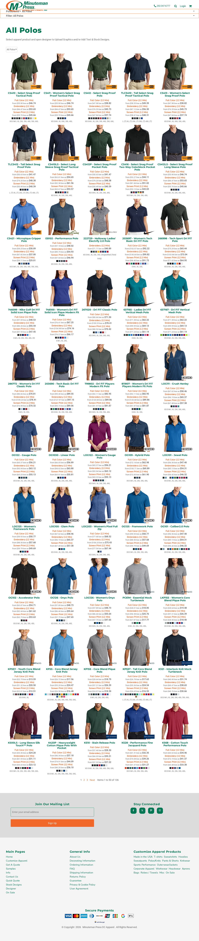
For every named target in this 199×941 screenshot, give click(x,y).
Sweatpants (140, 860)
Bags (136, 872)
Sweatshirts (170, 856)
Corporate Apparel (144, 868)
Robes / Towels (149, 872)
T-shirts (158, 856)
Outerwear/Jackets (167, 864)
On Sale (10, 892)
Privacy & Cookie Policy (82, 884)
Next (92, 780)
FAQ (72, 868)
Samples (11, 868)
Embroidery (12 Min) (24, 106)
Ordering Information (81, 864)
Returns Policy (78, 876)
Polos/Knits (154, 860)
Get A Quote (13, 864)
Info (8, 872)
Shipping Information (81, 872)
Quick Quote (13, 880)
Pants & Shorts (170, 860)
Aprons (186, 868)
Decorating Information (82, 860)
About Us (75, 856)
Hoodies (183, 856)
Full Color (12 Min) (24, 100)
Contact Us (12, 876)
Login (183, 6)
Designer (11, 888)
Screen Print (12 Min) (24, 112)
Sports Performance (145, 864)
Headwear (174, 868)
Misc (161, 872)
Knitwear (185, 860)
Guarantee (75, 880)
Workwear (161, 868)
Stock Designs (14, 884)
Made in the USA (143, 856)
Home (9, 856)
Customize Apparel (16, 860)
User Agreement (79, 888)
